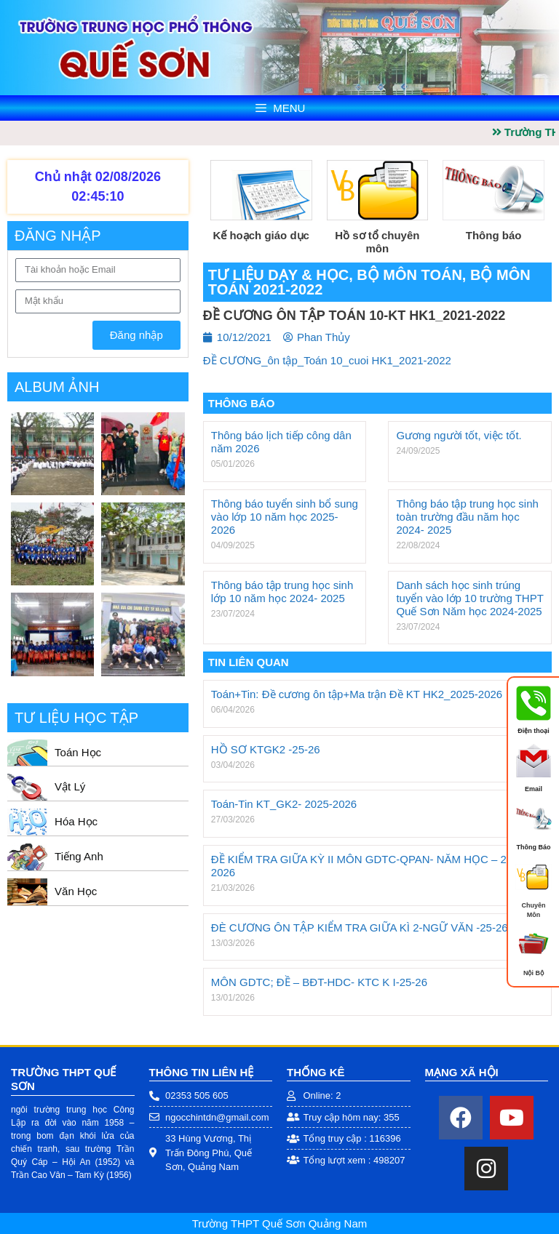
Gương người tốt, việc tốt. (458, 435)
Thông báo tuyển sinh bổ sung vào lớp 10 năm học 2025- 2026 (284, 516)
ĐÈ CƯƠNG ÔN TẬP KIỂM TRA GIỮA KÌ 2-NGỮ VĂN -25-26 (359, 927)
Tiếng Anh (79, 856)
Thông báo (494, 235)
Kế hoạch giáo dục (261, 235)
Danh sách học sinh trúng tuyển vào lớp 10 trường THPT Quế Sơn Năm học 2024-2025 (469, 598)
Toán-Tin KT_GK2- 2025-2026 (284, 804)
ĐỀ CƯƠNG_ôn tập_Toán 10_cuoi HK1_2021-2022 (327, 360)
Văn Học (76, 891)
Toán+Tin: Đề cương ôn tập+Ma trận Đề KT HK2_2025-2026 (356, 694)
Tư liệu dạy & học (278, 275)
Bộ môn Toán (409, 275)
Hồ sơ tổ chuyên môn (377, 242)
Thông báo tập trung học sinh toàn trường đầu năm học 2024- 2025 (467, 516)
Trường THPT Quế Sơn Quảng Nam (279, 1223)
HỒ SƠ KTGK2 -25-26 (265, 749)
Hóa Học (76, 821)
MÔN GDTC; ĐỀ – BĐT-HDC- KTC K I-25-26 (319, 982)
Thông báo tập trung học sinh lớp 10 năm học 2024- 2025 (282, 591)
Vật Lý (70, 786)
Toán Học (78, 752)
